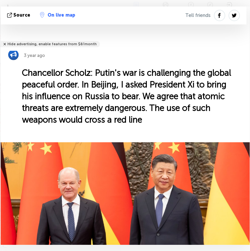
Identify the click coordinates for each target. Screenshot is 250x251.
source (19, 15)
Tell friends (198, 15)
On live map (57, 15)
